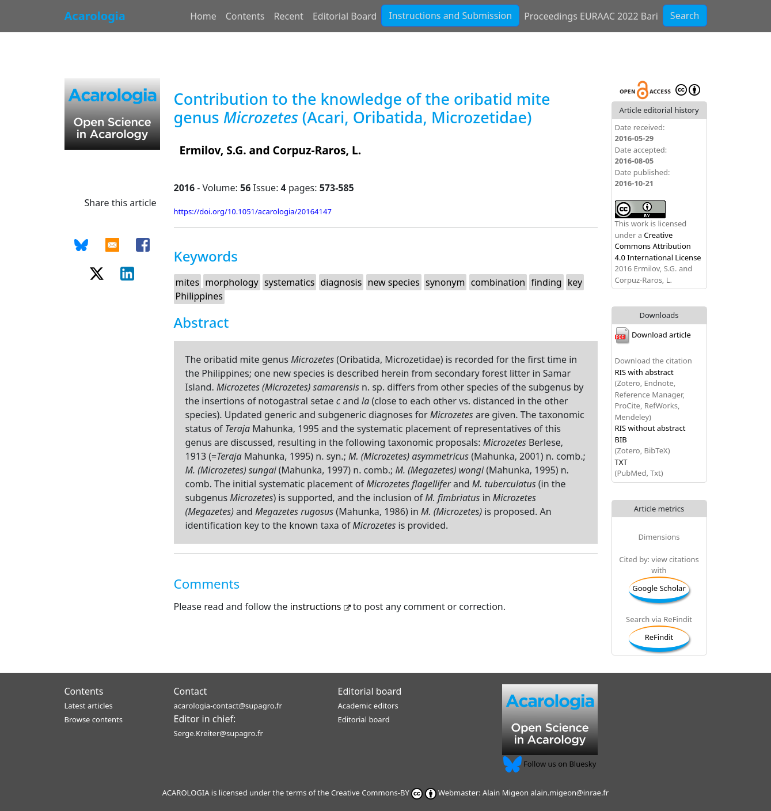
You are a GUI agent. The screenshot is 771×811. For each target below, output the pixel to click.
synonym (445, 282)
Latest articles (88, 705)
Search (685, 15)
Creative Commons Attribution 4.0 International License (658, 246)
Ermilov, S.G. (213, 150)
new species (394, 282)
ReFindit (659, 637)
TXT (621, 462)
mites (188, 282)
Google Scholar (659, 588)
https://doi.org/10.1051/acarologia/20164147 (253, 211)
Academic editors (368, 705)
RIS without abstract (650, 428)
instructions (321, 606)
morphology (231, 282)
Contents (245, 16)
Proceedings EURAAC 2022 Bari (591, 16)
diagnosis (341, 282)
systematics (289, 282)
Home (203, 16)
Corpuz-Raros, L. (317, 150)
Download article (653, 334)
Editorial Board (345, 16)
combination (498, 282)
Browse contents (93, 719)
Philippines (199, 296)
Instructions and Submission (450, 15)
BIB (621, 439)
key (575, 282)
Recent (288, 16)
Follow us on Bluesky (550, 764)
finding (546, 282)
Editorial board (370, 691)
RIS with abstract (644, 372)
